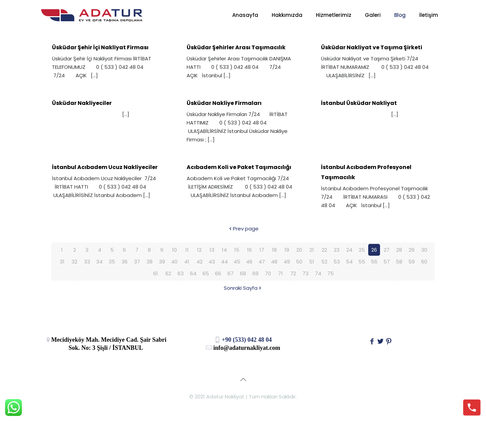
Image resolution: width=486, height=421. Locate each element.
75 (330, 273)
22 (324, 249)
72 (293, 273)
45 (237, 261)
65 (205, 273)
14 (224, 249)
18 (274, 249)
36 (125, 261)
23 (337, 249)
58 (399, 261)
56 (374, 261)
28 (399, 249)
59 (411, 261)
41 (186, 261)
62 (168, 273)
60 (424, 261)
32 (74, 261)
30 (424, 249)
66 (218, 273)
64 (193, 273)
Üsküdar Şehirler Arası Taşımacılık (236, 47)
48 (274, 261)
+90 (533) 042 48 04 (243, 339)
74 (318, 273)
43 (212, 261)
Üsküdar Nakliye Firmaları (224, 103)
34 (99, 261)
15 (236, 249)
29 (411, 249)
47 (262, 261)
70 (268, 273)
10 (174, 249)
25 (362, 249)
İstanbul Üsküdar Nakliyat (359, 103)
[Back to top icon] (243, 379)
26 (374, 249)
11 (187, 249)
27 (386, 249)
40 (174, 261)
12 (199, 249)
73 (305, 273)
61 (155, 273)
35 (112, 261)
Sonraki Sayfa (243, 287)
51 (311, 261)
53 (336, 261)
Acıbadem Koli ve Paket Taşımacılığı (239, 167)
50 (299, 261)
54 (349, 261)
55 (361, 261)
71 (280, 273)
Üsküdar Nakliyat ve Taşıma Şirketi (371, 47)
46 (249, 261)
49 (287, 261)
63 (181, 273)
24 (349, 249)
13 (212, 249)
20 (299, 249)
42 (199, 261)
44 (224, 261)
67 (230, 273)
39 (162, 261)
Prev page (243, 228)
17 (262, 249)
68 (243, 273)
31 (62, 261)
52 (324, 261)
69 (255, 273)
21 (311, 249)
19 (287, 249)
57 (386, 261)
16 (249, 249)
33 (87, 261)
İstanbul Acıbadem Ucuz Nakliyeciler (105, 167)
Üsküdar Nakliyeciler (82, 103)
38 (149, 261)
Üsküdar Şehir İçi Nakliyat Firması (100, 47)
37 (137, 261)
